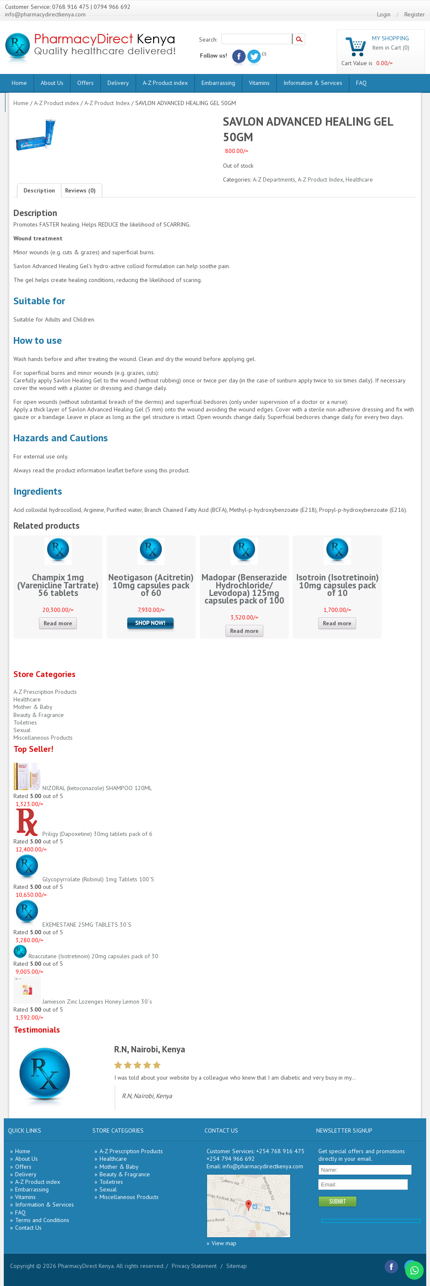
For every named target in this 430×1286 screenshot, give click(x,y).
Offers (85, 83)
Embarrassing (218, 83)
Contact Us (28, 1227)
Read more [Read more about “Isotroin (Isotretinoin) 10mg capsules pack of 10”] (337, 623)
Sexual (22, 730)
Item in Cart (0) (390, 47)
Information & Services (312, 83)
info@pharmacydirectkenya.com (45, 14)
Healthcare (359, 179)
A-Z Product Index (107, 103)
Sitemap (236, 1266)
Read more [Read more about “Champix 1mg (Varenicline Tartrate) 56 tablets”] (58, 623)
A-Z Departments (274, 179)
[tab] (39, 190)
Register (414, 14)
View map (224, 1243)
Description (39, 190)
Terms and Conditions (42, 1220)
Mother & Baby (32, 707)
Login (384, 14)
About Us (52, 83)
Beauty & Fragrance (38, 715)
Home (19, 83)
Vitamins (259, 83)
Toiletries (25, 722)
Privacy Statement (194, 1266)
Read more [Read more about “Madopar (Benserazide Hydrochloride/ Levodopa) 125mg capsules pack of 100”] (244, 631)
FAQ (361, 83)
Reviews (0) (80, 190)
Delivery (118, 83)
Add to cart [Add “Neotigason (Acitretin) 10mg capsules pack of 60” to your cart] (151, 624)
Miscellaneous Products (43, 737)
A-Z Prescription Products (45, 692)
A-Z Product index (165, 83)
